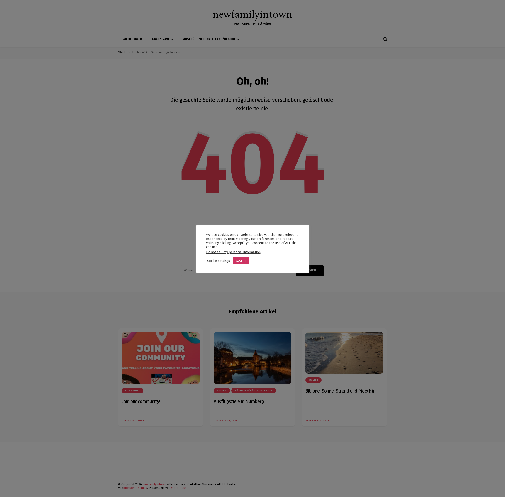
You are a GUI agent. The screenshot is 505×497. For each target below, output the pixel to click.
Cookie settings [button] (218, 261)
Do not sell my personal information (233, 252)
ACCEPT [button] (241, 260)
